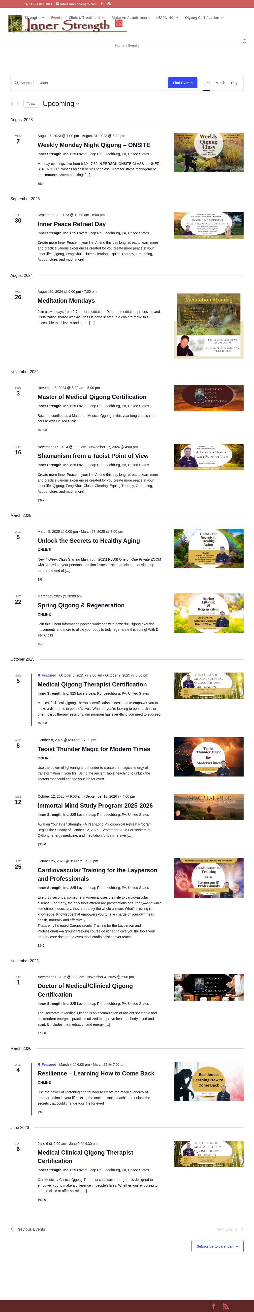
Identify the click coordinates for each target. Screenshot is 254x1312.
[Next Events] (18, 104)
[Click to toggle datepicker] (61, 104)
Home (120, 45)
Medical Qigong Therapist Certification (92, 684)
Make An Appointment (131, 18)
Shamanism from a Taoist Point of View (93, 455)
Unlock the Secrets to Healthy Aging (89, 540)
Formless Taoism (29, 30)
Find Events (182, 83)
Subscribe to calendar (215, 1246)
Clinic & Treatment (84, 18)
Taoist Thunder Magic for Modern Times (94, 749)
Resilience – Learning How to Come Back (96, 1073)
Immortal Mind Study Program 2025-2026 (95, 805)
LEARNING (165, 18)
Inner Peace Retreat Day (72, 224)
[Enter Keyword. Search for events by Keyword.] (89, 83)
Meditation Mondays (66, 300)
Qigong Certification (202, 18)
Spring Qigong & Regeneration (81, 605)
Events (56, 18)
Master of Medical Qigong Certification (92, 396)
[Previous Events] (11, 104)
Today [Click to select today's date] (31, 103)
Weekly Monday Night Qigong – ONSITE (94, 145)
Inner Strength (27, 18)
